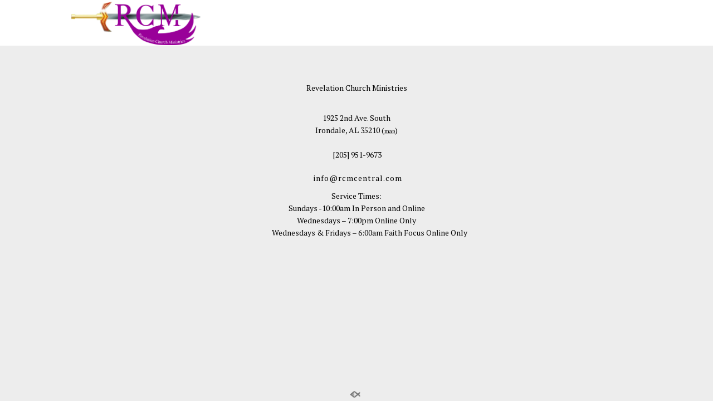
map (389, 131)
